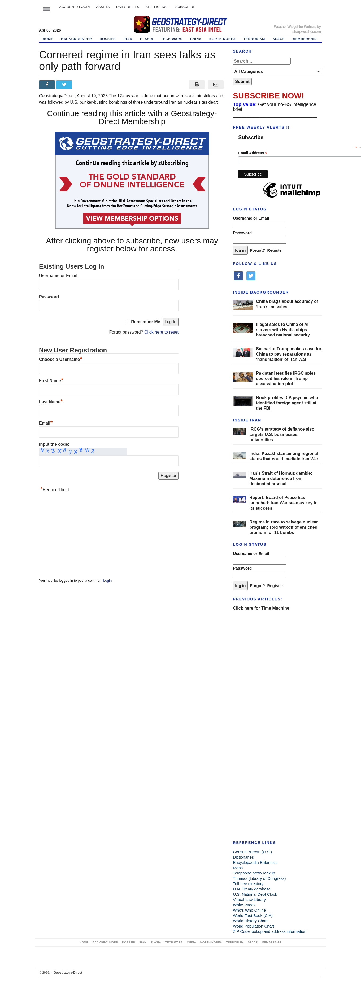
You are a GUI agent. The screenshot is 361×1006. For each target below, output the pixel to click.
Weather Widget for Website (295, 26)
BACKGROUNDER (76, 39)
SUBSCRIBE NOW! (268, 95)
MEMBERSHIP (305, 39)
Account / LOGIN (74, 7)
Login (107, 581)
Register (275, 250)
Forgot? (257, 250)
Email (46, 423)
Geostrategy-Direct (66, 972)
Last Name (51, 402)
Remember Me (145, 322)
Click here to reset (161, 332)
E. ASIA (146, 39)
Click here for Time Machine (261, 608)
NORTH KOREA (222, 39)
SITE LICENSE (157, 7)
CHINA (196, 39)
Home (48, 39)
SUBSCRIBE (185, 7)
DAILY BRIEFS (127, 7)
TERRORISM (254, 39)
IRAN (128, 39)
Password (49, 297)
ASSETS (103, 7)
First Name (51, 380)
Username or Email (58, 275)
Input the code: (54, 444)
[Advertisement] (79, 537)
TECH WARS (171, 39)
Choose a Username (60, 359)
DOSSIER (108, 39)
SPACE (279, 39)
